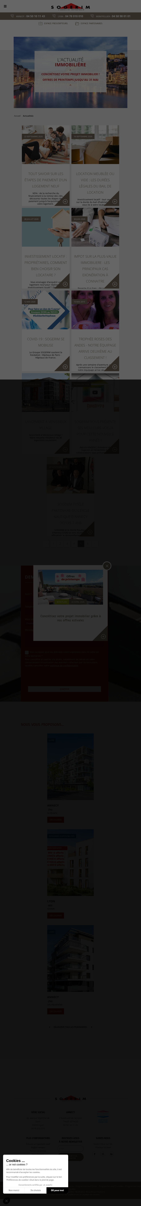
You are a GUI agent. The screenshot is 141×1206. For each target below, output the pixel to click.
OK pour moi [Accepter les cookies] (57, 1190)
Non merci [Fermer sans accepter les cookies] (14, 1190)
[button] (6, 1200)
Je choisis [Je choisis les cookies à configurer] (35, 1190)
